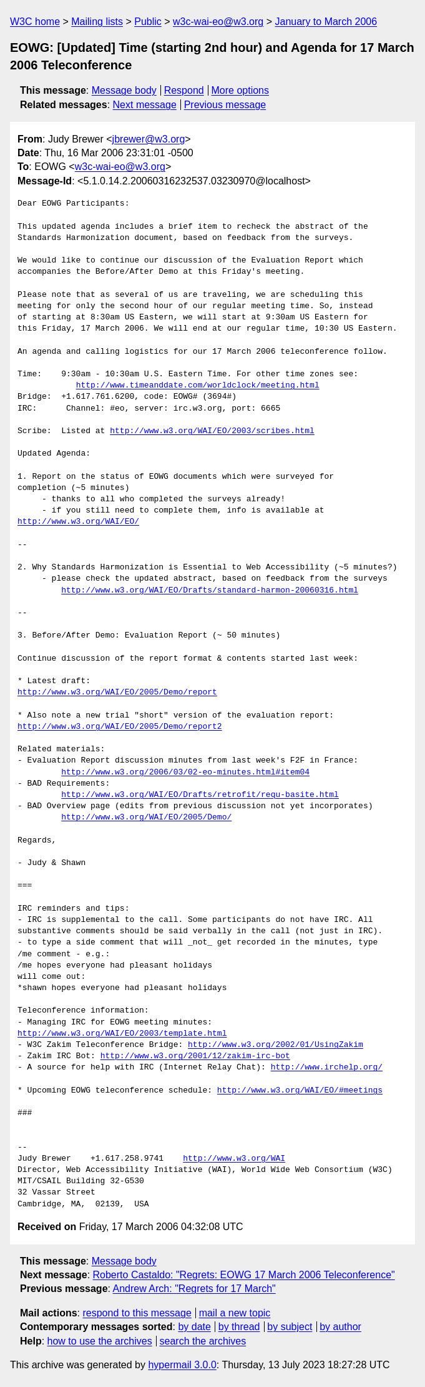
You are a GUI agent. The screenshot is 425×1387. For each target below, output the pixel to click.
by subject (289, 1326)
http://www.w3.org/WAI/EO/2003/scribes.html (212, 431)
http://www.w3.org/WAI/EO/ (78, 522)
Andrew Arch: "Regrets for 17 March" (194, 1288)
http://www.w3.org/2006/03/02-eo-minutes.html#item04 (185, 772)
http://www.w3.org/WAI (234, 1158)
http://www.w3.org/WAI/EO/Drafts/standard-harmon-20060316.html (209, 590)
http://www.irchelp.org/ (327, 1067)
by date (194, 1326)
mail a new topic (235, 1313)
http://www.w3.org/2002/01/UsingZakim (275, 1045)
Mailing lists (97, 21)
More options (241, 90)
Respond (184, 90)
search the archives (203, 1341)
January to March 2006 (326, 21)
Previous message (225, 104)
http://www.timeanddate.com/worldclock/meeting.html (198, 385)
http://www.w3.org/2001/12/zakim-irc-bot (195, 1056)
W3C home (35, 21)
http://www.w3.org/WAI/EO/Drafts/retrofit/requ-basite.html (200, 795)
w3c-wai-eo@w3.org (218, 21)
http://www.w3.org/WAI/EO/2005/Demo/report (117, 692)
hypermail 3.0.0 (182, 1364)
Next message (145, 104)
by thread (239, 1326)
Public (148, 21)
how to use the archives (99, 1341)
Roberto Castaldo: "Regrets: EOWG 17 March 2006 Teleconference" (244, 1274)
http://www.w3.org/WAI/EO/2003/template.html (122, 1033)
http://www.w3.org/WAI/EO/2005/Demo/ (146, 817)
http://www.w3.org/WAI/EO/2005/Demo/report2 (119, 727)
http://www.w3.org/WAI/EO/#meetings (300, 1090)
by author (340, 1326)
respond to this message (136, 1313)
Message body (124, 90)
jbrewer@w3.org (148, 139)
